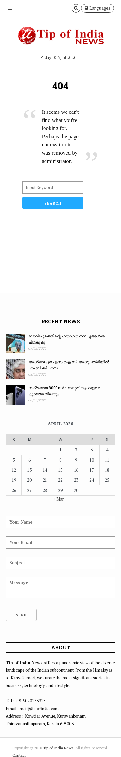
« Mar (59, 499)
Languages (97, 8)
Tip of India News (58, 747)
